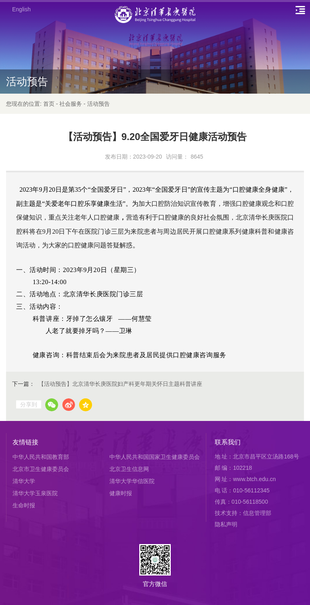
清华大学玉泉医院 (35, 493)
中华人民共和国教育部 (41, 457)
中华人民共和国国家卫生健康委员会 (154, 457)
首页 (48, 103)
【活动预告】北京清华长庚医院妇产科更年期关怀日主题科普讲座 (120, 384)
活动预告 (98, 103)
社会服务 (70, 103)
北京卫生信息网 (129, 469)
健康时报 (120, 493)
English (21, 9)
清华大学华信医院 (132, 481)
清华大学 (24, 481)
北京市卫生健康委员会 (41, 469)
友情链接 (25, 442)
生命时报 (24, 505)
